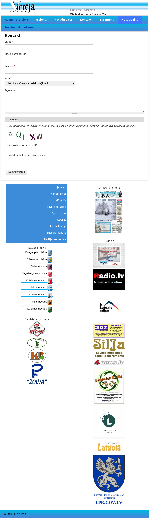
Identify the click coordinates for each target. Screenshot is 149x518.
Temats (10, 66)
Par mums (107, 19)
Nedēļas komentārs (55, 239)
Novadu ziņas (58, 193)
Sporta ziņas (59, 213)
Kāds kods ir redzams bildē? (23, 145)
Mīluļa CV (61, 200)
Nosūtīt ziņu (130, 19)
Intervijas (61, 219)
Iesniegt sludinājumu (20, 27)
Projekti (41, 19)
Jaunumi (61, 187)
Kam (8, 78)
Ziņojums (11, 90)
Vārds (9, 41)
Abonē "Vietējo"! (16, 19)
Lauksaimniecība (56, 206)
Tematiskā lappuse (55, 232)
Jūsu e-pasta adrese (16, 54)
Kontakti (86, 19)
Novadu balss (63, 19)
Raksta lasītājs (58, 226)
